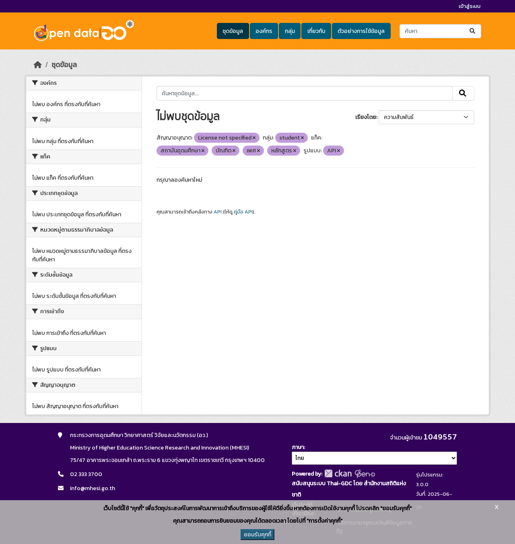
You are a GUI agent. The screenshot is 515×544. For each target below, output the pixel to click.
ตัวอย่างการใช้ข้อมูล (361, 31)
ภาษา (298, 447)
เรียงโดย (365, 117)
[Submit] (473, 31)
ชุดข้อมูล (232, 31)
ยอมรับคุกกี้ (257, 534)
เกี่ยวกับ (316, 31)
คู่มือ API (243, 212)
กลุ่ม (290, 31)
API (218, 212)
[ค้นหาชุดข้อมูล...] (440, 31)
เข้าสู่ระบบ (469, 6)
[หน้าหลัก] (38, 65)
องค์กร (263, 31)
